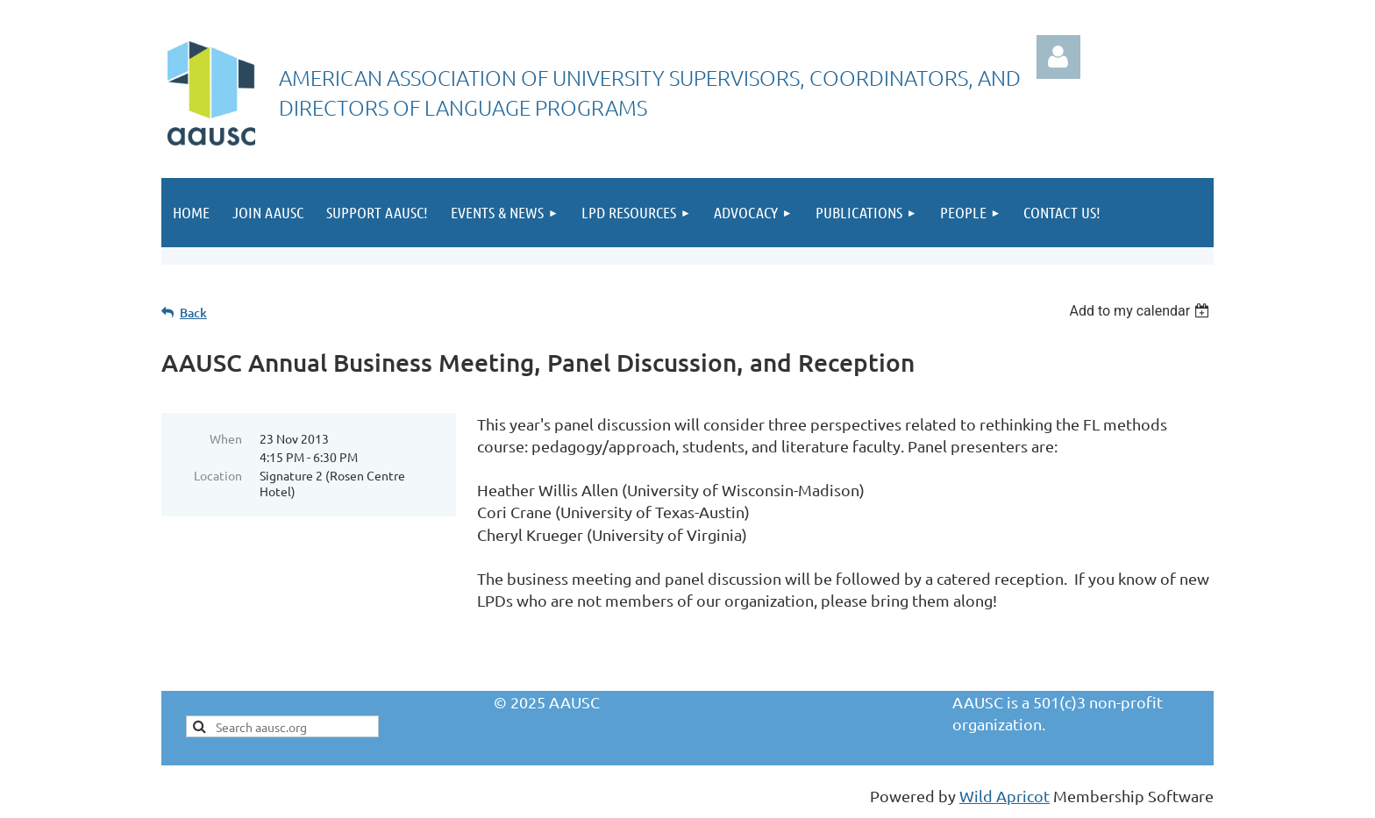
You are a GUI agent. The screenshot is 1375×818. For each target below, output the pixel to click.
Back (193, 312)
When (226, 438)
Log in (1058, 57)
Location (218, 475)
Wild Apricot (1004, 795)
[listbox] (1141, 311)
